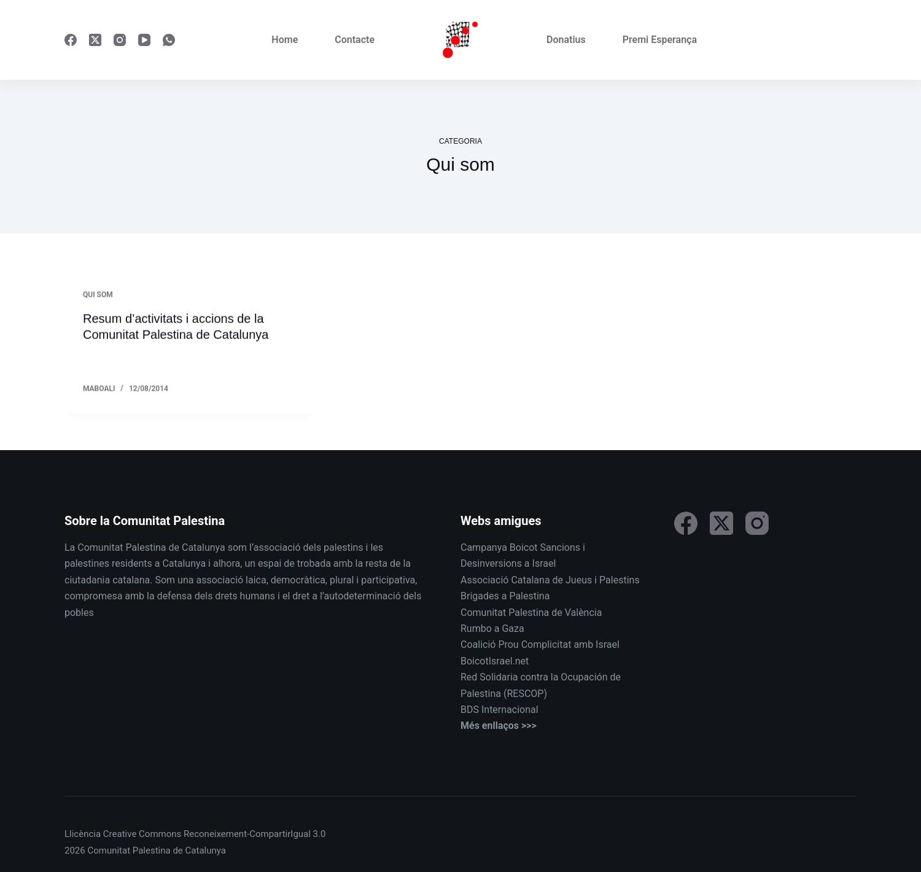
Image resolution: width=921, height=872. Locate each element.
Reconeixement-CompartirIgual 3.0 (254, 833)
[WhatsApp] (169, 40)
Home (284, 39)
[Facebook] (70, 40)
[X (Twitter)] (95, 40)
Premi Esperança (660, 39)
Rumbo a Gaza (492, 628)
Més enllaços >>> (498, 725)
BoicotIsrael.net (494, 661)
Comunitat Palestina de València (531, 612)
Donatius (566, 39)
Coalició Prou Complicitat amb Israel (540, 644)
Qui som (98, 295)
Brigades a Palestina (505, 596)
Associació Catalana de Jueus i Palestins (550, 580)
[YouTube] (144, 40)
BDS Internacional (499, 709)
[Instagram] (120, 40)
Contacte (355, 39)
